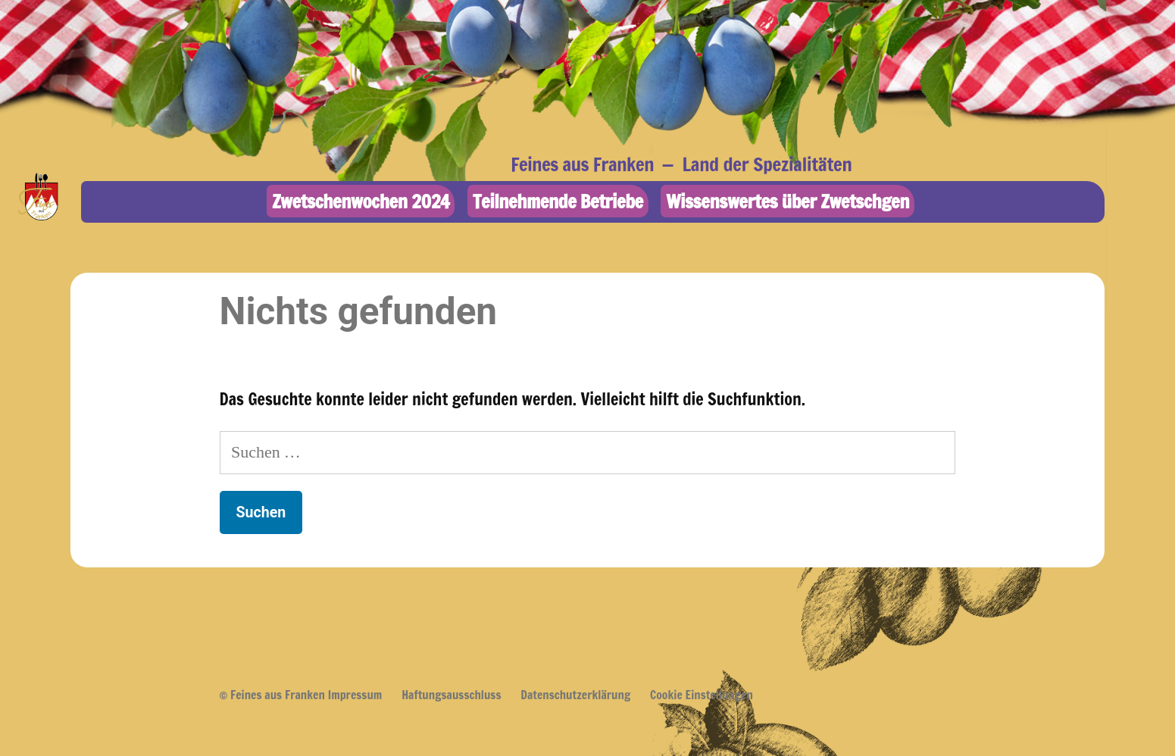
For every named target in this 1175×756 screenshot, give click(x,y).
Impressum (355, 694)
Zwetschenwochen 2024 (360, 201)
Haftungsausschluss (451, 694)
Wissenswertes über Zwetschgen (787, 201)
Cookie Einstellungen (701, 694)
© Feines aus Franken (272, 694)
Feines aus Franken (582, 164)
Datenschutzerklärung (575, 694)
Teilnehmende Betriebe (558, 201)
